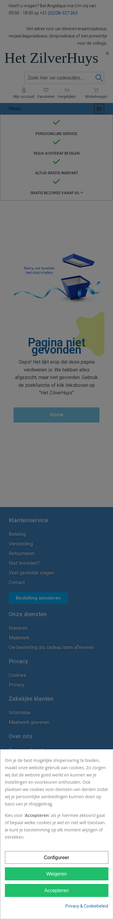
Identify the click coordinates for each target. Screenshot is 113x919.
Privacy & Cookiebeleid (86, 906)
